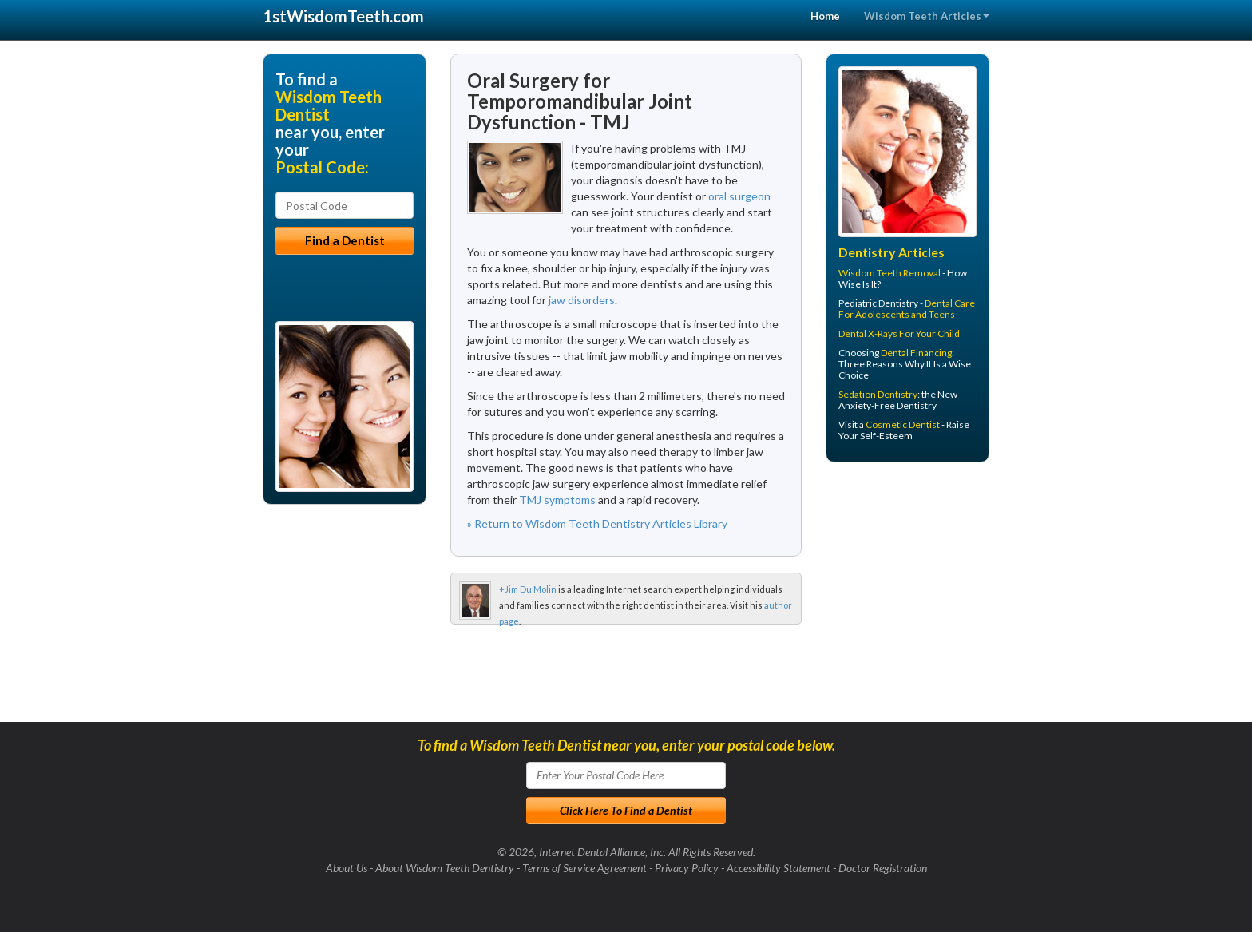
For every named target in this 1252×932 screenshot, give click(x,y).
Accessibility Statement (778, 867)
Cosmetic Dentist (903, 424)
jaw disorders (582, 300)
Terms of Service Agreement (584, 867)
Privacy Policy (687, 867)
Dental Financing (916, 353)
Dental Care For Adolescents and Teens (906, 308)
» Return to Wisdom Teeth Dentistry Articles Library (597, 523)
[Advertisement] (907, 598)
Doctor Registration (882, 867)
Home (825, 16)
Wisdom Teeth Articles (926, 16)
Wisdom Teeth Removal (889, 273)
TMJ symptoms (557, 499)
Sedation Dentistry (877, 394)
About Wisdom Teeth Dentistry (444, 867)
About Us (346, 867)
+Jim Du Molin (528, 589)
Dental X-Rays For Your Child (899, 333)
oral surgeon (739, 196)
